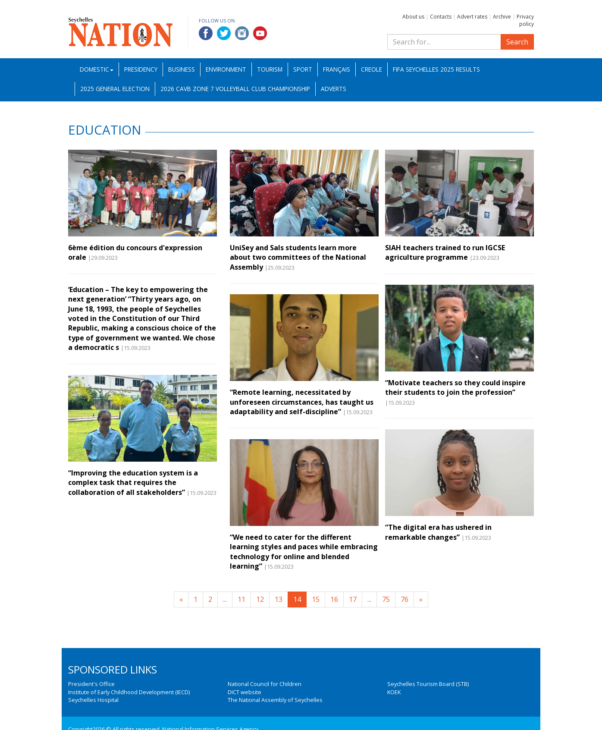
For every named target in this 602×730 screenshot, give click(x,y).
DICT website (244, 692)
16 (334, 599)
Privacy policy (525, 20)
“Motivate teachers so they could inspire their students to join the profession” (455, 387)
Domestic (96, 69)
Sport (302, 69)
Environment (226, 69)
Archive (502, 16)
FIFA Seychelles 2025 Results (436, 69)
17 (353, 599)
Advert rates (472, 16)
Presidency (140, 69)
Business (181, 69)
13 (278, 599)
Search (517, 42)
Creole (371, 69)
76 (404, 599)
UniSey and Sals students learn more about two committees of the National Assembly (298, 257)
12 (260, 599)
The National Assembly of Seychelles (275, 700)
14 (297, 599)
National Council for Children (264, 684)
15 (316, 599)
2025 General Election (115, 89)
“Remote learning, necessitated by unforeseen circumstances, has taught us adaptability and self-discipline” (301, 401)
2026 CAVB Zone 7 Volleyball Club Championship (235, 89)
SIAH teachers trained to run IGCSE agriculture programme (445, 252)
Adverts (333, 89)
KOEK (394, 692)
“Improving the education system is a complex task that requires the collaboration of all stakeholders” (133, 482)
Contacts (441, 16)
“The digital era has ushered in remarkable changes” (438, 531)
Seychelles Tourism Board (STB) (428, 684)
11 (241, 599)
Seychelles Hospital (93, 700)
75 (386, 599)
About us (413, 16)
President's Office (91, 684)
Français (336, 69)
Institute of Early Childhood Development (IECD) (129, 692)
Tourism (269, 69)
